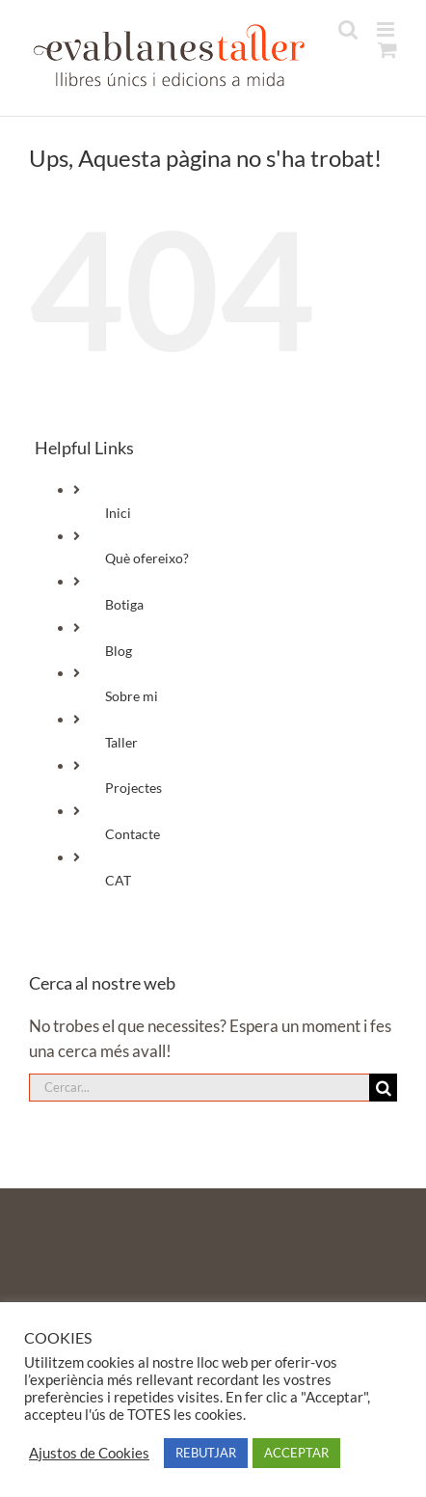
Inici (118, 512)
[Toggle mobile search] (348, 29)
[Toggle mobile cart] (387, 50)
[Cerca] (383, 1088)
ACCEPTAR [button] (296, 1452)
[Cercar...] (199, 1088)
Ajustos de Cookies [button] (89, 1453)
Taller (121, 742)
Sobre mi (131, 696)
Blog (118, 650)
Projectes (133, 787)
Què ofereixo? (147, 558)
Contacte (132, 834)
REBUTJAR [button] (205, 1452)
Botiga (124, 604)
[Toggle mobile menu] (387, 29)
